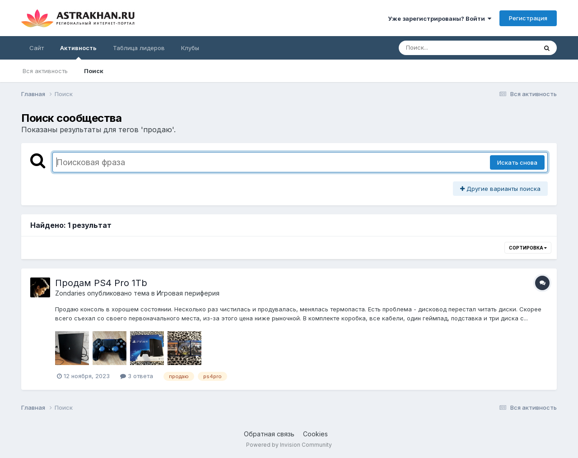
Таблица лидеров (139, 47)
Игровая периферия (188, 293)
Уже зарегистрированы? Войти (439, 18)
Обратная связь (269, 434)
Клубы (190, 47)
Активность (78, 52)
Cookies (315, 434)
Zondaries (70, 293)
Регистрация (528, 18)
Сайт (36, 47)
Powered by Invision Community (289, 444)
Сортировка (528, 247)
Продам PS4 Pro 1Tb (101, 283)
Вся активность (45, 70)
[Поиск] (451, 48)
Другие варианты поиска (500, 188)
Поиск (93, 70)
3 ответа (136, 375)
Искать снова (517, 162)
